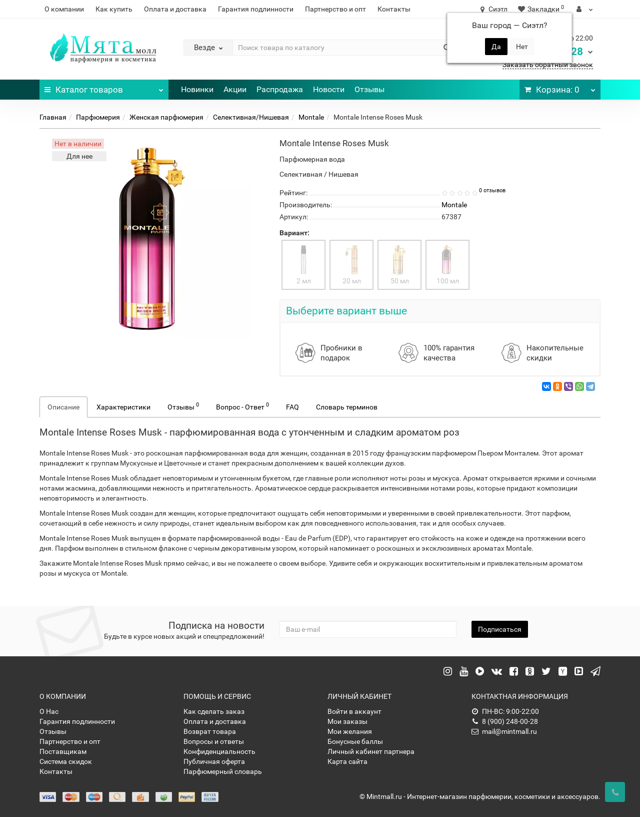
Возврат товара (210, 731)
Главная (53, 117)
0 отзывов (492, 190)
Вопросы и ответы (214, 741)
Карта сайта (348, 761)
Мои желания (350, 731)
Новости (328, 89)
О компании (64, 9)
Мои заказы (348, 721)
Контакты (394, 9)
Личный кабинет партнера (371, 751)
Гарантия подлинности (256, 9)
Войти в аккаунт (355, 711)
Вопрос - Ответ (242, 406)
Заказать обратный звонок (547, 65)
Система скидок (66, 761)
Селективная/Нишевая (251, 117)
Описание (64, 407)
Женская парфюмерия (167, 117)
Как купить (114, 9)
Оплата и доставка (175, 9)
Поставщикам (63, 751)
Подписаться (500, 629)
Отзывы (369, 89)
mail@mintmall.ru (504, 731)
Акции (235, 89)
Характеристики (123, 407)
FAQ (292, 407)
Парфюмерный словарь (223, 771)
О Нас (49, 711)
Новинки (197, 89)
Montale (311, 117)
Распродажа (279, 89)
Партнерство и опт (335, 9)
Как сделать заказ (214, 711)
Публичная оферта (214, 761)
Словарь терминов (347, 407)
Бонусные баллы (355, 741)
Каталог (104, 87)
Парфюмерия (98, 117)
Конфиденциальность (220, 751)
